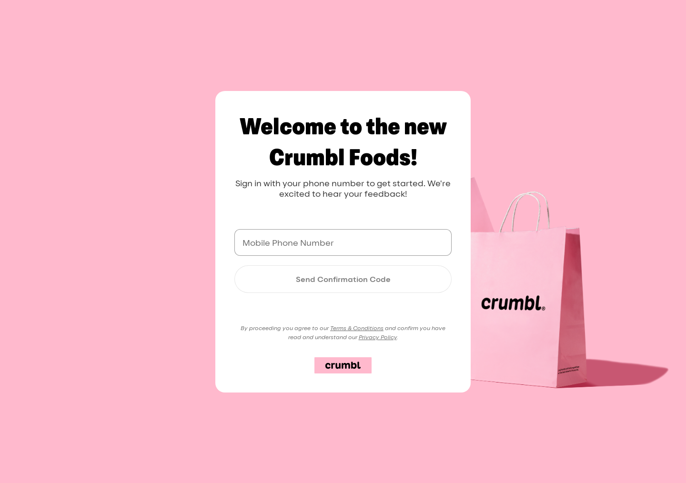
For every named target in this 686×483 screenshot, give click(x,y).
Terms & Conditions (356, 328)
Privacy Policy (378, 337)
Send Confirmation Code (343, 279)
